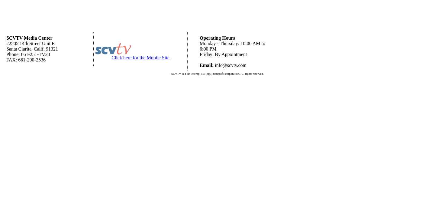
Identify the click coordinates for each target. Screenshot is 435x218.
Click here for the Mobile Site (140, 57)
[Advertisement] (217, 17)
